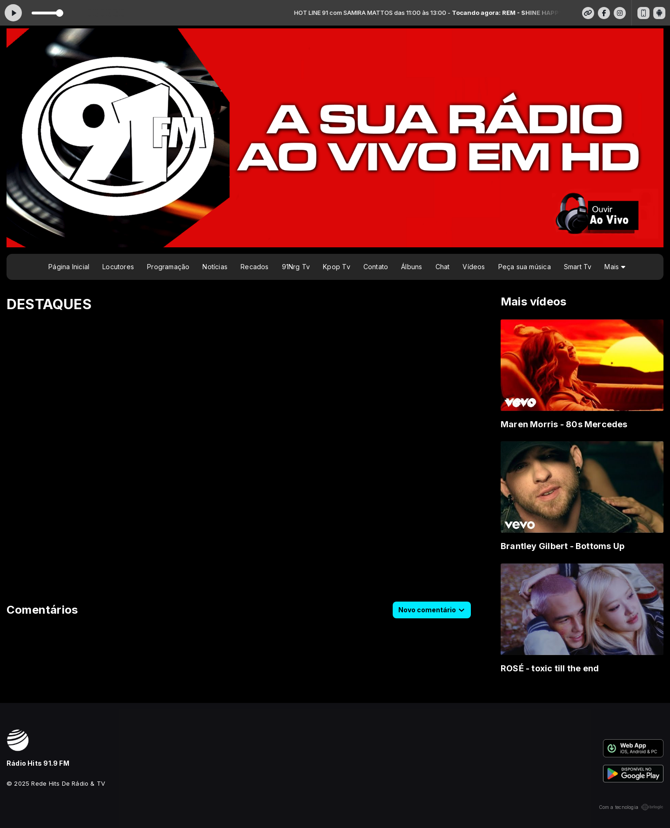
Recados (254, 267)
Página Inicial (68, 267)
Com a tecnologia (631, 807)
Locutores (118, 267)
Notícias (215, 267)
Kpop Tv (336, 267)
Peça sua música (524, 267)
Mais (614, 267)
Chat (443, 267)
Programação (168, 267)
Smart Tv (578, 267)
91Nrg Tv (296, 267)
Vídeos (473, 267)
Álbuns (411, 267)
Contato (375, 267)
